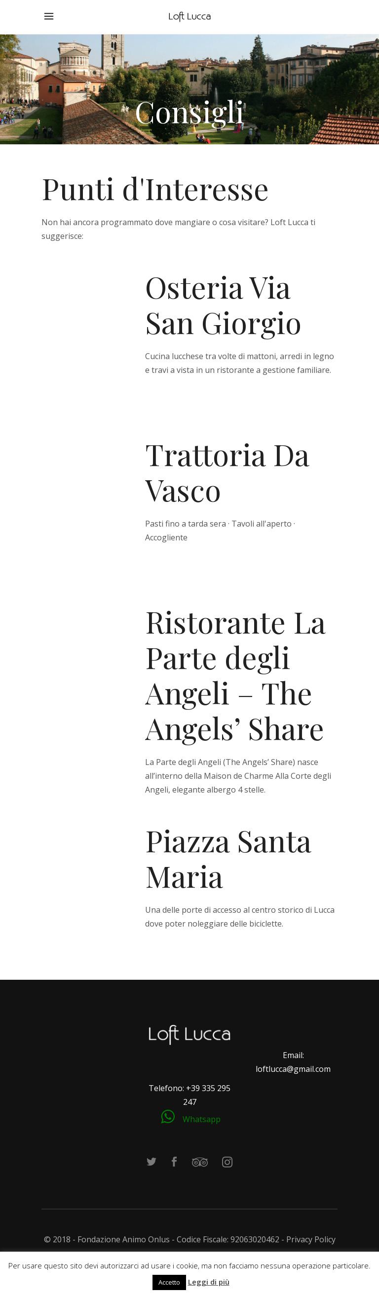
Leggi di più (208, 1282)
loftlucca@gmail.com (293, 1068)
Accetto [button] (169, 1282)
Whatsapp (202, 1119)
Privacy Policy (311, 1239)
